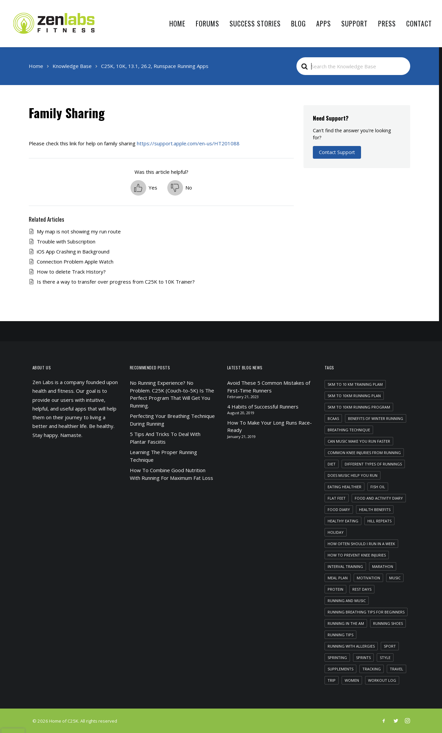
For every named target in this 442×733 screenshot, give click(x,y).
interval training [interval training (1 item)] (345, 566)
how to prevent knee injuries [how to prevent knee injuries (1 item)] (357, 555)
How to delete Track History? (71, 271)
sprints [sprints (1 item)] (363, 657)
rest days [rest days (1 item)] (361, 589)
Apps (323, 23)
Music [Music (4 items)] (395, 577)
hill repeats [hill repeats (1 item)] (379, 520)
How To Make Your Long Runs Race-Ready (269, 426)
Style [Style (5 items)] (385, 657)
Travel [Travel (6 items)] (396, 668)
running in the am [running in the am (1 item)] (346, 623)
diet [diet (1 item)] (332, 463)
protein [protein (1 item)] (335, 589)
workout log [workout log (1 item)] (382, 680)
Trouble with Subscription (66, 241)
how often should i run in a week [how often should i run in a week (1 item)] (361, 543)
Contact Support (337, 152)
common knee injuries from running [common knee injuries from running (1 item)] (364, 452)
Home (177, 23)
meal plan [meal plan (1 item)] (338, 577)
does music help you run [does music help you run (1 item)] (352, 475)
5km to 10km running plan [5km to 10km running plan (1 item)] (354, 395)
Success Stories (255, 23)
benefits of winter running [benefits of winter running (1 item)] (375, 418)
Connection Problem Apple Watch (75, 261)
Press (387, 23)
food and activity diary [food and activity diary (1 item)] (379, 498)
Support (354, 23)
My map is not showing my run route (79, 231)
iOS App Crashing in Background (73, 251)
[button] (143, 188)
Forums (207, 23)
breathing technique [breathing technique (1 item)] (349, 429)
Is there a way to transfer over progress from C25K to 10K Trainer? (116, 281)
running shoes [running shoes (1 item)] (388, 623)
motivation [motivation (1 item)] (368, 577)
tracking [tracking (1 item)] (371, 668)
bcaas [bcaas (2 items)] (333, 418)
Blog (298, 23)
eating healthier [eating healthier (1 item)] (344, 486)
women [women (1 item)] (352, 680)
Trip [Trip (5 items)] (332, 680)
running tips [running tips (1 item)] (340, 634)
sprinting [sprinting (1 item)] (337, 657)
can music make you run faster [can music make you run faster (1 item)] (359, 441)
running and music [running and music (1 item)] (347, 600)
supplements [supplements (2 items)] (340, 668)
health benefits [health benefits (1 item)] (374, 509)
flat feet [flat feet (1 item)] (337, 498)
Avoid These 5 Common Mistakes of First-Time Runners (268, 386)
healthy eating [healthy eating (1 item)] (343, 520)
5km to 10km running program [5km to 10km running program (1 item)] (359, 407)
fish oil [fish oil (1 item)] (377, 486)
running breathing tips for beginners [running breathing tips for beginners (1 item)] (366, 611)
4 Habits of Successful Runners (262, 406)
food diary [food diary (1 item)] (339, 509)
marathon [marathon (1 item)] (382, 566)
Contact (419, 23)
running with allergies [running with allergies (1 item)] (351, 646)
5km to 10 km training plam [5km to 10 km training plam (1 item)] (355, 384)
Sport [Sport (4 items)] (390, 646)
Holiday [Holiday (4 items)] (336, 532)
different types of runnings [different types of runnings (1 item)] (373, 463)
